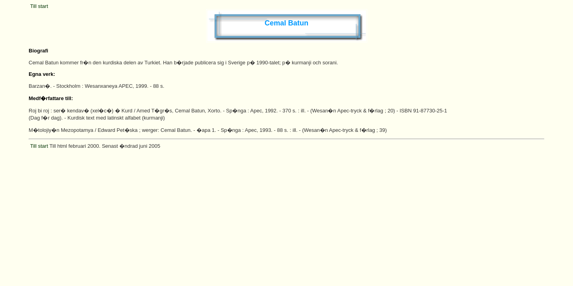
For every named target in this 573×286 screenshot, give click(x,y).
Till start (39, 6)
